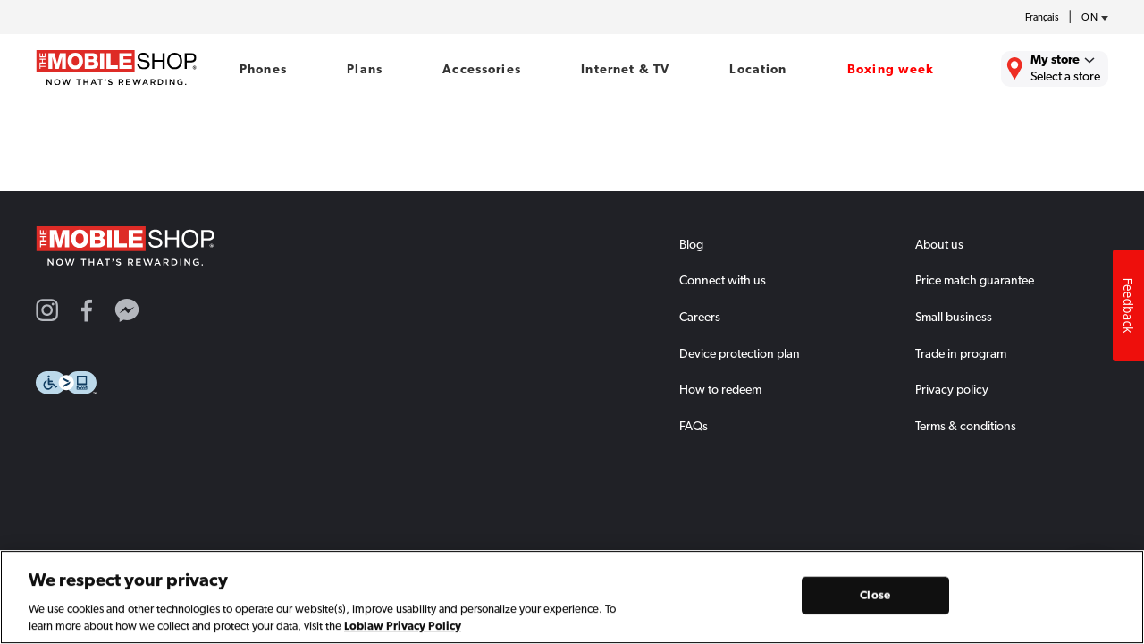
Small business (953, 316)
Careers (699, 316)
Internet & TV (625, 69)
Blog (691, 244)
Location (757, 69)
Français (1042, 17)
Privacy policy (951, 389)
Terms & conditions (965, 426)
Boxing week (891, 69)
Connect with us (722, 280)
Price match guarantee (974, 280)
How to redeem (720, 389)
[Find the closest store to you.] (1054, 69)
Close (875, 599)
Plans (365, 69)
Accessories (481, 69)
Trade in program (960, 353)
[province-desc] (1090, 18)
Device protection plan (739, 353)
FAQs (693, 426)
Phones (263, 69)
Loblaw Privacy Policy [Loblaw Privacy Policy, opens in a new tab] (402, 630)
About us (939, 244)
